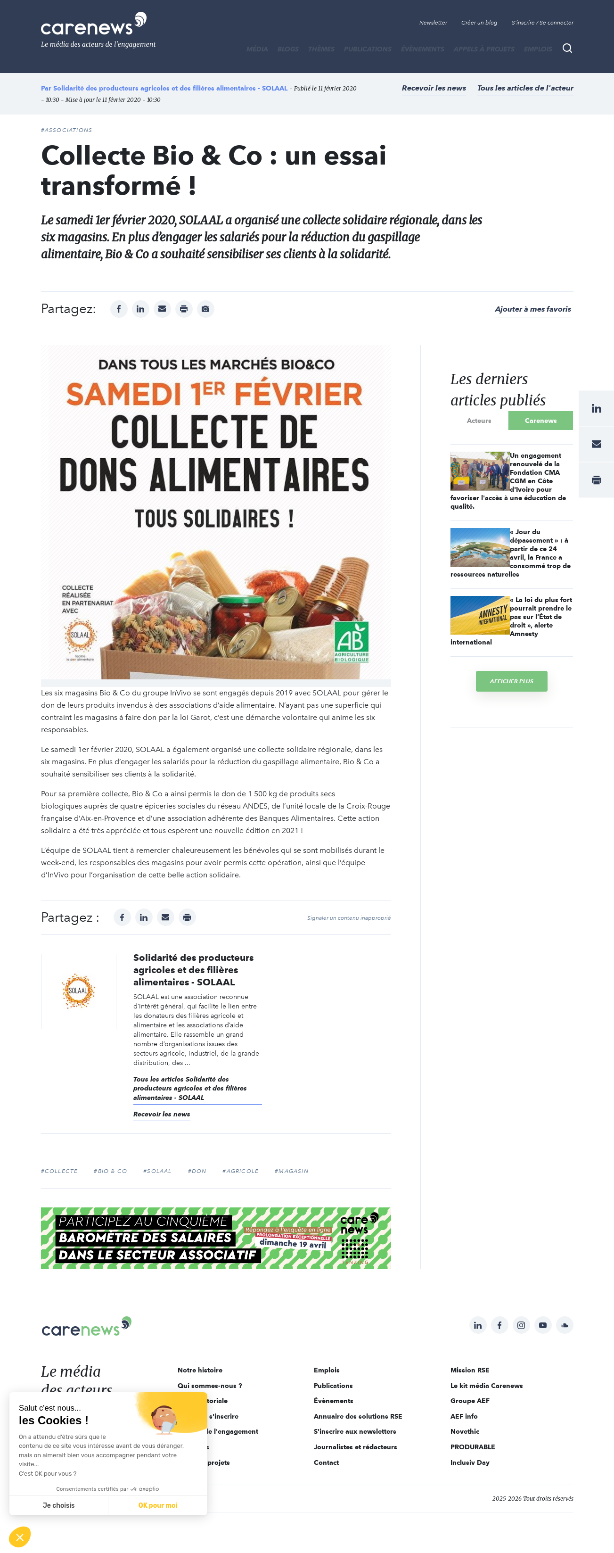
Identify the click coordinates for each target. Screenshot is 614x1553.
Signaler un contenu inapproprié (349, 918)
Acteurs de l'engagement (218, 1431)
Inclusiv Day (470, 1462)
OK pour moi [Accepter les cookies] (158, 1506)
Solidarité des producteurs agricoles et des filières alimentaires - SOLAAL (170, 88)
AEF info (464, 1416)
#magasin (292, 1171)
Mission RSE (470, 1370)
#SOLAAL (157, 1171)
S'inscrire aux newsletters (355, 1431)
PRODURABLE (472, 1447)
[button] (19, 1537)
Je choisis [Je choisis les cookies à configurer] (59, 1506)
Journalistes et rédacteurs (355, 1447)
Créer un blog (479, 22)
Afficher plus (511, 681)
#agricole (240, 1171)
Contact (326, 1462)
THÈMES (321, 49)
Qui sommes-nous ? (210, 1385)
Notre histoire (200, 1370)
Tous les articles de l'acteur (525, 87)
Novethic (464, 1431)
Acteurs (479, 420)
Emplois (538, 49)
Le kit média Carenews (486, 1385)
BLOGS (288, 49)
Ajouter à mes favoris (533, 309)
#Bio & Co (110, 1171)
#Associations (67, 130)
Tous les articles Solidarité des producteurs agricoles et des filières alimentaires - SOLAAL (190, 1088)
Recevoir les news (434, 87)
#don (197, 1171)
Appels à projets (484, 49)
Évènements (422, 49)
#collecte (59, 1171)
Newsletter (433, 22)
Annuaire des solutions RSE (358, 1416)
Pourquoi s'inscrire (208, 1416)
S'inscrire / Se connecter (542, 22)
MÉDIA (257, 49)
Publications (368, 49)
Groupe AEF (470, 1400)
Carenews (541, 420)
